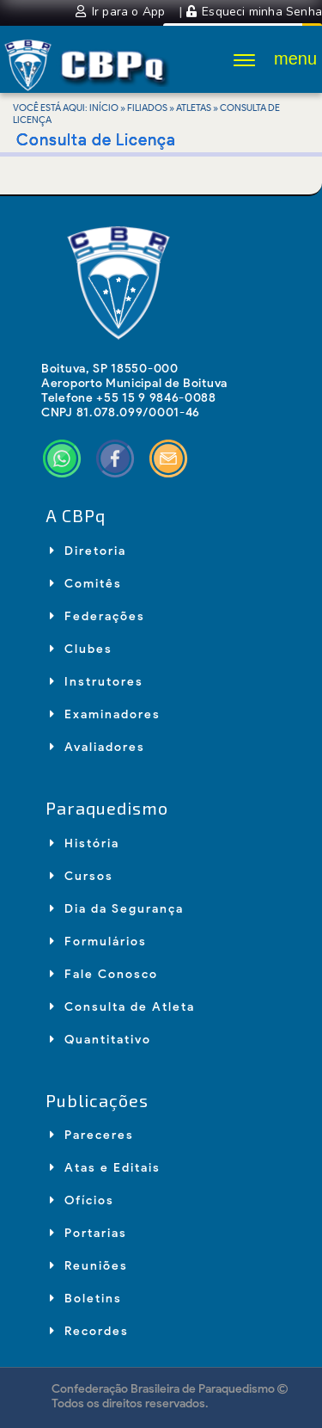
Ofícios (82, 1200)
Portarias (88, 1233)
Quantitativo (100, 1039)
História (84, 843)
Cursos (81, 876)
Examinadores (105, 714)
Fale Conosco (104, 974)
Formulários (98, 941)
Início (103, 108)
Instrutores (96, 681)
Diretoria (88, 551)
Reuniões (89, 1266)
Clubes (81, 649)
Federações (97, 616)
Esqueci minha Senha (254, 11)
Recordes (89, 1331)
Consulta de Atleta (122, 1007)
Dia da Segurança (117, 909)
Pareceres (92, 1135)
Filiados (147, 108)
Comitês (86, 583)
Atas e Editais (105, 1167)
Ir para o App (122, 11)
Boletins (86, 1298)
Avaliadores (97, 747)
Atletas (193, 108)
